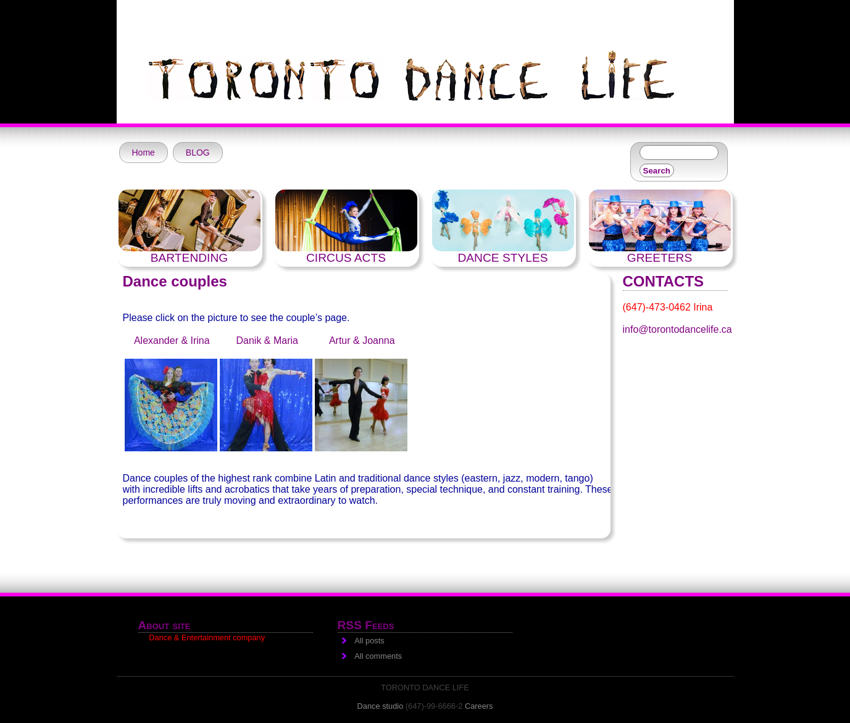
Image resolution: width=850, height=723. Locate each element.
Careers (479, 706)
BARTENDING (189, 257)
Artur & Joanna (362, 340)
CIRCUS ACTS (346, 257)
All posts (369, 640)
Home (143, 152)
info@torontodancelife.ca (677, 329)
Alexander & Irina (172, 340)
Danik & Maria (265, 340)
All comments (378, 656)
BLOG (198, 152)
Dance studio (380, 706)
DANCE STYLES (502, 257)
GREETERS (660, 257)
